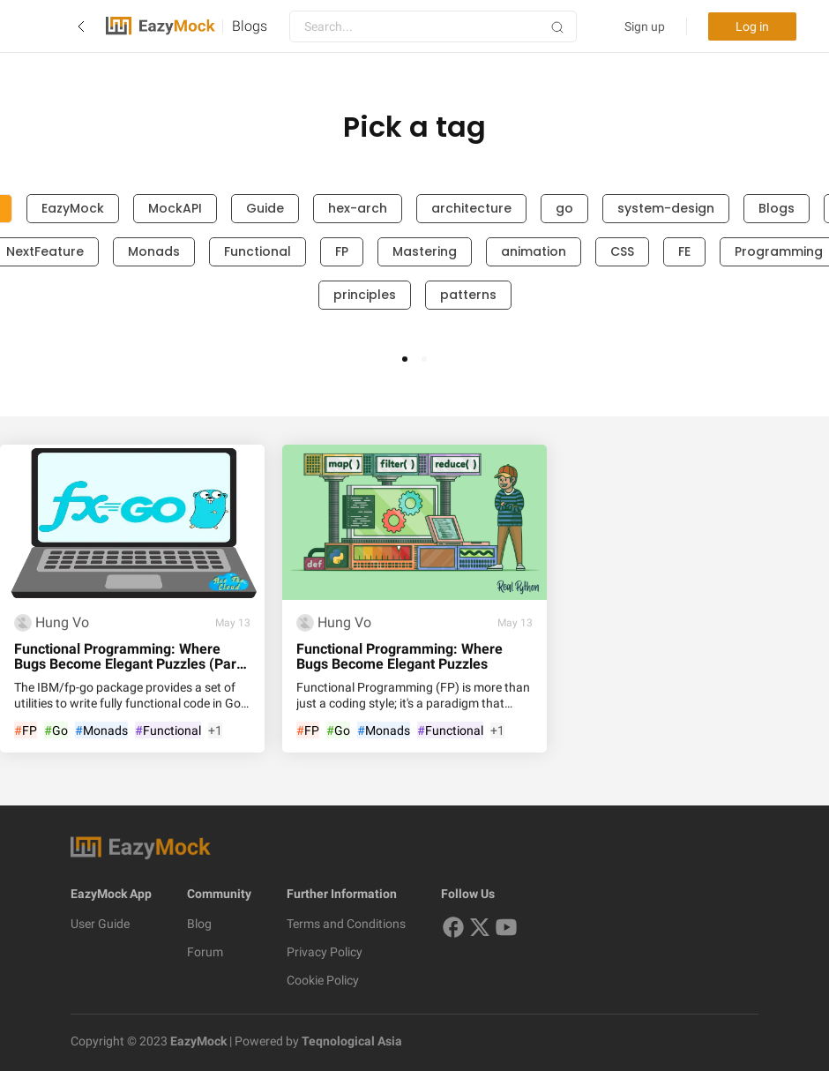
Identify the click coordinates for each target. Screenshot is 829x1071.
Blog (199, 924)
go (564, 208)
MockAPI (175, 208)
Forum (205, 952)
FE (684, 251)
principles (364, 294)
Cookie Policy (323, 980)
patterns (468, 294)
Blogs (249, 26)
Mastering (424, 251)
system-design (665, 208)
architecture (471, 208)
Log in (752, 26)
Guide (265, 208)
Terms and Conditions (346, 924)
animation (533, 251)
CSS (622, 251)
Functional (257, 251)
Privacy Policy (324, 952)
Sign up (644, 26)
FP (341, 251)
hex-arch (357, 208)
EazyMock (72, 208)
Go (56, 730)
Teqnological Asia (350, 1041)
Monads (154, 251)
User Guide (100, 924)
